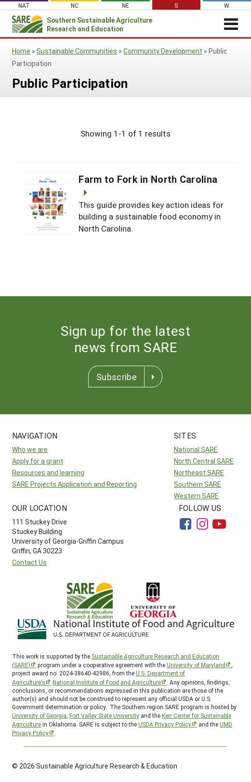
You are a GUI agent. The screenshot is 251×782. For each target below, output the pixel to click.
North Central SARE (204, 461)
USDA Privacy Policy (164, 724)
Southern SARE (197, 484)
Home (21, 50)
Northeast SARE (199, 472)
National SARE (196, 449)
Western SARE (196, 495)
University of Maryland (196, 665)
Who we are (30, 449)
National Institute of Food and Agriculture (107, 682)
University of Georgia (39, 715)
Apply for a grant (37, 461)
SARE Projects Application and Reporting (74, 484)
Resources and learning (48, 472)
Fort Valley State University (104, 715)
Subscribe (116, 377)
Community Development (162, 50)
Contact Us (29, 562)
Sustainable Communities (77, 50)
